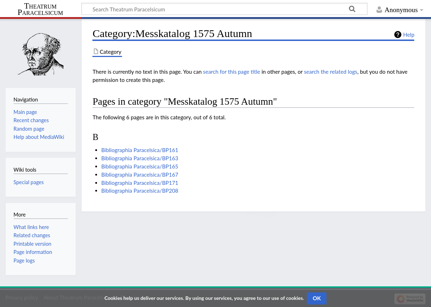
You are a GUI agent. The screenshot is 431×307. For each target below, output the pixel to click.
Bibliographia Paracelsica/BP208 (139, 190)
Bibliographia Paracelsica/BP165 (139, 166)
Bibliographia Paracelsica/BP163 (139, 158)
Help (408, 34)
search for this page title (231, 71)
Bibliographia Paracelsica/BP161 (139, 150)
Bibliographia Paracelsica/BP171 (139, 182)
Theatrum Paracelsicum (40, 9)
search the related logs (331, 71)
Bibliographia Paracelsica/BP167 (139, 174)
